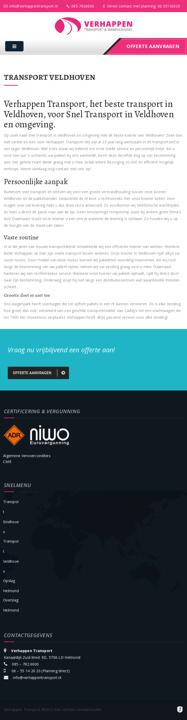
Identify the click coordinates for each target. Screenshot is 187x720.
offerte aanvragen (153, 46)
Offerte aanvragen (39, 373)
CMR (7, 461)
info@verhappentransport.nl (31, 6)
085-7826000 (80, 6)
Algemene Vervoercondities (27, 455)
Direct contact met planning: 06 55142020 (141, 6)
